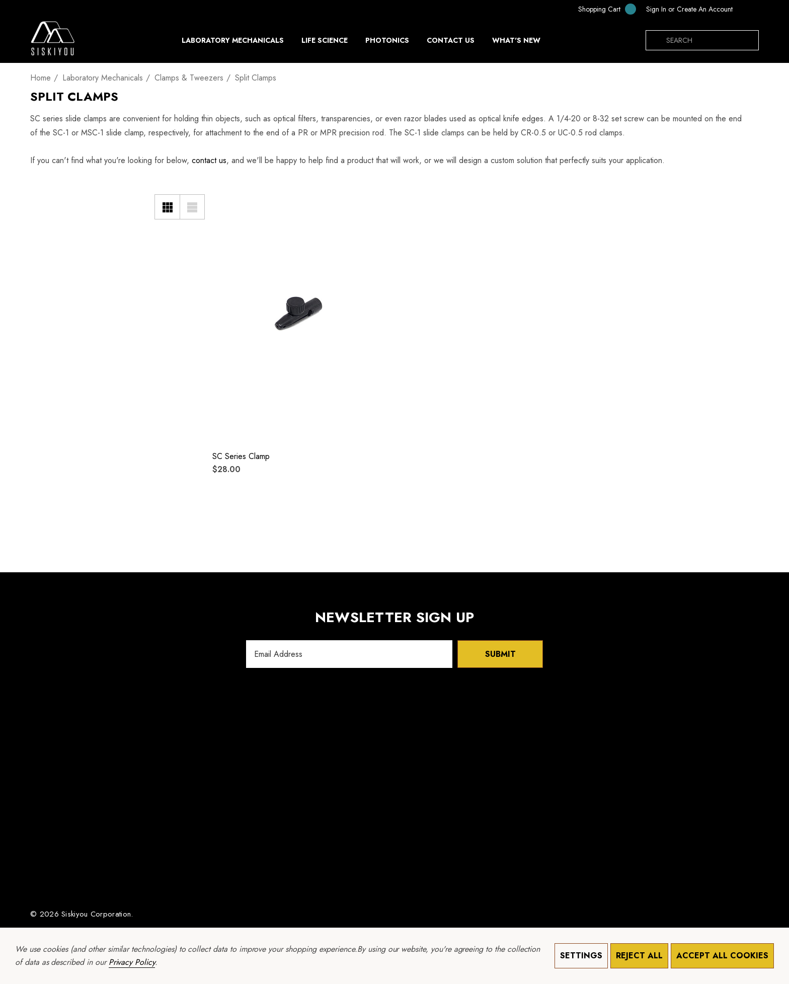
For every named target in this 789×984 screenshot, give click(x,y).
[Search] (656, 40)
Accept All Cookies (722, 955)
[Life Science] (324, 42)
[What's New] (516, 42)
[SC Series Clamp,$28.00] (298, 313)
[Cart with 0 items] (600, 9)
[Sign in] (656, 9)
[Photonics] (387, 42)
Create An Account (705, 9)
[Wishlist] (226, 198)
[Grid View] (167, 206)
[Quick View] (226, 218)
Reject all (639, 955)
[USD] (748, 9)
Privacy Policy (132, 962)
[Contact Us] (450, 40)
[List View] (192, 206)
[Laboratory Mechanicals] (233, 42)
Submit (500, 654)
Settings (581, 955)
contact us (209, 160)
